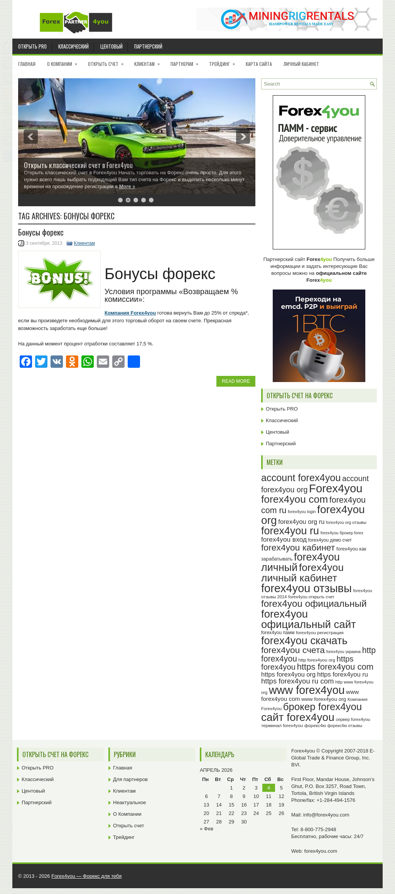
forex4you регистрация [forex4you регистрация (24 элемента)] (320, 632)
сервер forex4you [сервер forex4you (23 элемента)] (353, 719)
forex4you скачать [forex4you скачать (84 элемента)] (304, 641)
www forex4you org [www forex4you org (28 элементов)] (323, 699)
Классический (73, 46)
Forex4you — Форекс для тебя (86, 876)
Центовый (111, 46)
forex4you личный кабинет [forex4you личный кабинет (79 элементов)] (302, 573)
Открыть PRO (32, 46)
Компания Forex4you (130, 313)
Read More (236, 381)
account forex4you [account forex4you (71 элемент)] (301, 477)
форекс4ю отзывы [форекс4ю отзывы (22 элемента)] (344, 725)
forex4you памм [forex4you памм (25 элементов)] (278, 632)
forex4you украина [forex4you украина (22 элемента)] (343, 651)
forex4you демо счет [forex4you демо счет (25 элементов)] (330, 540)
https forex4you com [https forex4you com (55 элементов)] (335, 667)
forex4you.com (320, 851)
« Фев (206, 829)
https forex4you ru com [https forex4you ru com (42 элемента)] (297, 681)
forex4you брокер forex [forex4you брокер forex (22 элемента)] (342, 532)
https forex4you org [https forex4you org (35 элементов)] (288, 674)
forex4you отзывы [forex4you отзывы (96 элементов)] (306, 588)
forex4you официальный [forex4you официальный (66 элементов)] (314, 603)
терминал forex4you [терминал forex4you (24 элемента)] (282, 725)
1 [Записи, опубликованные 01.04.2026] (231, 788)
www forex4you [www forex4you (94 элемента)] (307, 690)
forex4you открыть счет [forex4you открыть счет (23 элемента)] (311, 596)
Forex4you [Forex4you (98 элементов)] (336, 488)
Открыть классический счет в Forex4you (78, 165)
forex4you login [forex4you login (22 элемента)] (302, 511)
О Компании (64, 61)
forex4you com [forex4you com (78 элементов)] (294, 499)
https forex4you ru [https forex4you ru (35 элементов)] (342, 674)
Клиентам (149, 61)
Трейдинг (224, 61)
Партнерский (148, 46)
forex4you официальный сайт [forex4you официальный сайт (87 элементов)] (308, 619)
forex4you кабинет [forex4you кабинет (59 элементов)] (298, 547)
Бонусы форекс (41, 232)
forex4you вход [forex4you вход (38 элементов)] (284, 539)
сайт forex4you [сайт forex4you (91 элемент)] (297, 717)
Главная (26, 64)
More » (127, 186)
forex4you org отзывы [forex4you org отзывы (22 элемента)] (346, 522)
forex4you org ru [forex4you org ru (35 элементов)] (301, 521)
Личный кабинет (301, 64)
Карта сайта (259, 64)
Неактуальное (129, 802)
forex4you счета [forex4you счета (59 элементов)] (293, 650)
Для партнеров (130, 779)
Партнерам (186, 61)
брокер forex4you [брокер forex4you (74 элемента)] (322, 706)
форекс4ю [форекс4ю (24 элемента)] (315, 725)
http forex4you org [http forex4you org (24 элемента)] (317, 660)
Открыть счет (108, 61)
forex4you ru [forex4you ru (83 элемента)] (290, 531)
